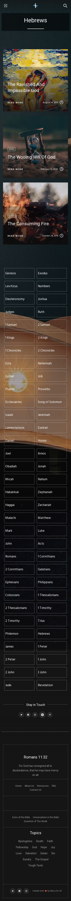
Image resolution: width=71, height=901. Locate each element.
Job (40, 376)
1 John (42, 659)
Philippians (45, 582)
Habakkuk (12, 492)
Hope (44, 847)
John (8, 543)
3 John (42, 672)
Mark (8, 530)
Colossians (12, 595)
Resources (43, 786)
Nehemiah (45, 363)
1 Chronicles (13, 350)
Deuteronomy (14, 299)
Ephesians (12, 582)
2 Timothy (12, 621)
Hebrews (44, 633)
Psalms (10, 389)
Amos (42, 453)
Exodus (43, 273)
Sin (53, 853)
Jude (8, 685)
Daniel (9, 440)
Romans (10, 556)
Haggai (10, 505)
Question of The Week (35, 821)
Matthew (44, 518)
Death (39, 841)
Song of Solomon (50, 402)
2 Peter (10, 659)
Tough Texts (35, 865)
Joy (53, 847)
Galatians (44, 569)
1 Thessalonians (48, 595)
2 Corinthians (14, 569)
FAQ (54, 786)
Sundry (27, 859)
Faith (50, 841)
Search (66, 4)
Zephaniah (45, 492)
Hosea (42, 440)
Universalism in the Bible (46, 817)
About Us (29, 786)
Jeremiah (44, 415)
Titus (41, 621)
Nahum (42, 479)
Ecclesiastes (13, 402)
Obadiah (11, 466)
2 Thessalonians (16, 608)
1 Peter (42, 646)
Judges (9, 312)
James (9, 646)
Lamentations (14, 427)
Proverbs (44, 389)
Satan (44, 853)
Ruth (41, 312)
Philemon (11, 633)
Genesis (10, 273)
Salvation (31, 853)
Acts (41, 543)
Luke (41, 530)
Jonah (42, 466)
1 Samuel (11, 324)
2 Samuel (44, 324)
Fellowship (22, 847)
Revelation (45, 685)
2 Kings (43, 337)
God (34, 847)
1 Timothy (44, 608)
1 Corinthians (46, 556)
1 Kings (9, 337)
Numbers (44, 286)
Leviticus (11, 286)
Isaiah (9, 415)
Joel (8, 453)
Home (18, 786)
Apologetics (25, 841)
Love (19, 853)
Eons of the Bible (21, 817)
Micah (9, 479)
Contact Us (35, 790)
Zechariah (44, 505)
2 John (9, 672)
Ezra (8, 363)
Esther (9, 376)
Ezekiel (43, 427)
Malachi (10, 518)
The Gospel (41, 859)
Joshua (42, 299)
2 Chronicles (46, 350)
